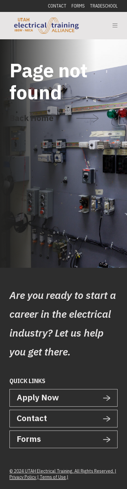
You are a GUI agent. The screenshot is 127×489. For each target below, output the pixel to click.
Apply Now (38, 397)
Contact (57, 6)
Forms (78, 6)
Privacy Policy (22, 477)
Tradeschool (104, 6)
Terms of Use (53, 477)
